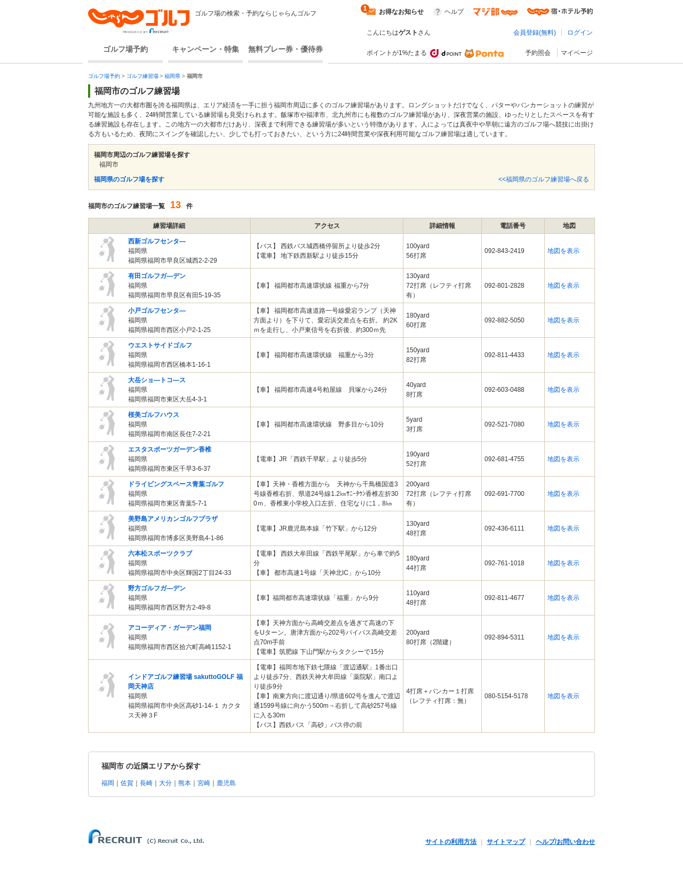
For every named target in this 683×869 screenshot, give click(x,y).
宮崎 (203, 783)
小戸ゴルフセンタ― (157, 310)
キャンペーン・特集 (205, 49)
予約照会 (538, 53)
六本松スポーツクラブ (160, 553)
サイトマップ (506, 842)
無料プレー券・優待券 (285, 49)
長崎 (146, 783)
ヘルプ (454, 11)
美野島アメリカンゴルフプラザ (173, 519)
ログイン (580, 32)
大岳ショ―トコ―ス (157, 380)
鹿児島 (226, 783)
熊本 (184, 783)
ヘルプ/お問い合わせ (565, 842)
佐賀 (127, 783)
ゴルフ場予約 (125, 49)
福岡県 (172, 76)
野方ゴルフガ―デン (157, 588)
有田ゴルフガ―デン (157, 276)
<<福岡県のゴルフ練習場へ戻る (543, 179)
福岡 (107, 783)
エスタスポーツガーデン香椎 (169, 449)
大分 (165, 783)
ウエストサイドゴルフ (160, 345)
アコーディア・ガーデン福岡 (169, 627)
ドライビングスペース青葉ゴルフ (176, 484)
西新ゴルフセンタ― (157, 241)
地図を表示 (563, 251)
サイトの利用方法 (450, 842)
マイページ (577, 53)
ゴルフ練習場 (142, 76)
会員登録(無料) (534, 32)
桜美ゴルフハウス (153, 414)
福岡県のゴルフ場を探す (129, 179)
